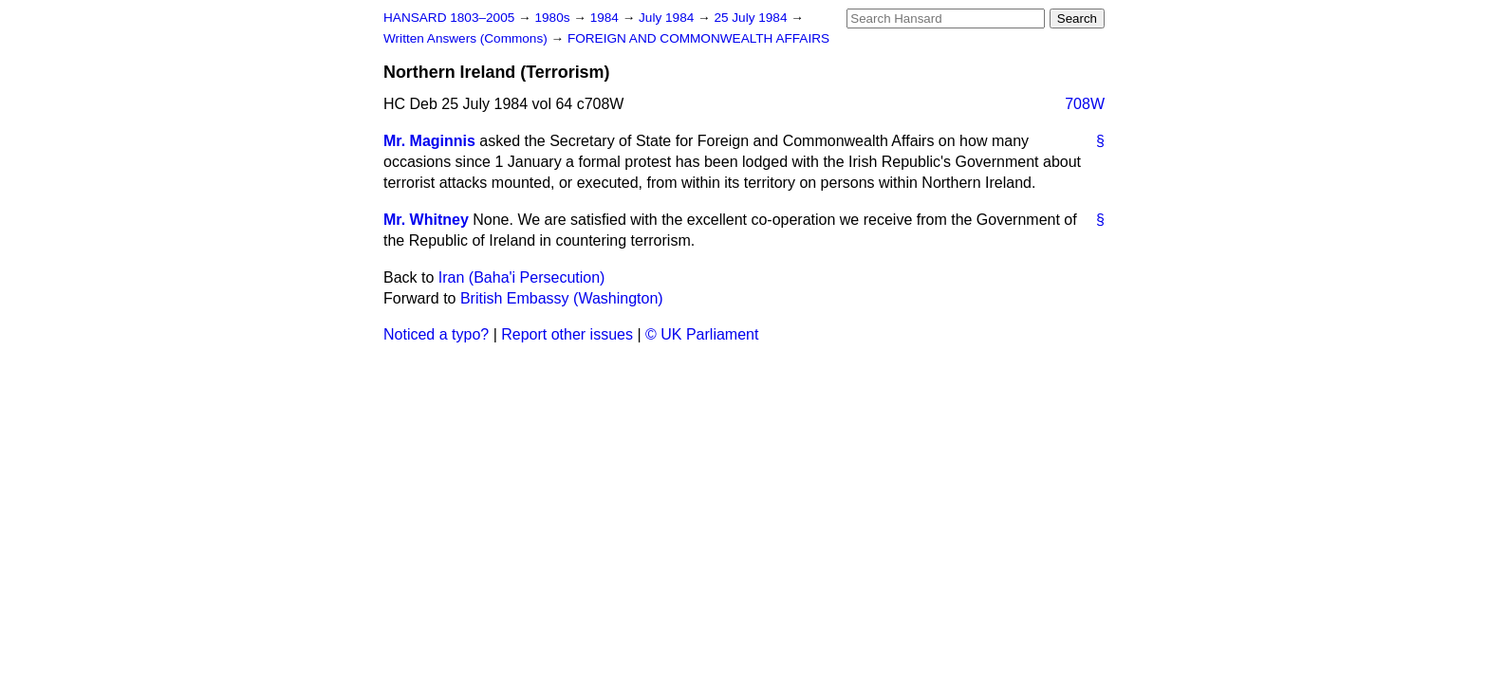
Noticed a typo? (436, 334)
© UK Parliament (701, 334)
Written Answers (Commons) (467, 38)
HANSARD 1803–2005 (448, 17)
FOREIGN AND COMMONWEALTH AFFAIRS (698, 38)
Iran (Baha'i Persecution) (521, 277)
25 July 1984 (752, 17)
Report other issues (567, 334)
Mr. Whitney (426, 220)
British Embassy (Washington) (561, 298)
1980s (553, 17)
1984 (606, 17)
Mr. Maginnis (429, 141)
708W (1085, 104)
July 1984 (668, 17)
